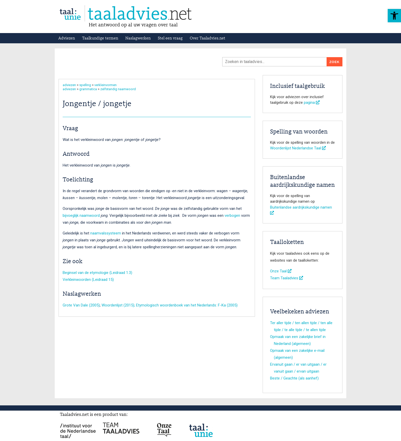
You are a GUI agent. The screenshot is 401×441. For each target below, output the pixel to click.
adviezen (69, 85)
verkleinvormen (105, 85)
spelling (85, 85)
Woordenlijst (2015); (119, 305)
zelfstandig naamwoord (118, 89)
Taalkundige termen (100, 38)
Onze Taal (281, 271)
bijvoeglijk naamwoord (81, 215)
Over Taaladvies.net (207, 38)
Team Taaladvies (286, 278)
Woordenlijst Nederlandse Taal (298, 148)
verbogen (233, 215)
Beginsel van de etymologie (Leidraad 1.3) (97, 272)
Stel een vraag (170, 38)
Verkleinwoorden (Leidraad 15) (88, 279)
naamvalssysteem (106, 233)
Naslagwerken (138, 38)
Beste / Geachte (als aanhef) (294, 378)
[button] (394, 15)
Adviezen (66, 38)
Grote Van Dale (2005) (81, 305)
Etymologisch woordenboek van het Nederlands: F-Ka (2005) (187, 305)
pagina (312, 102)
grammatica (88, 89)
